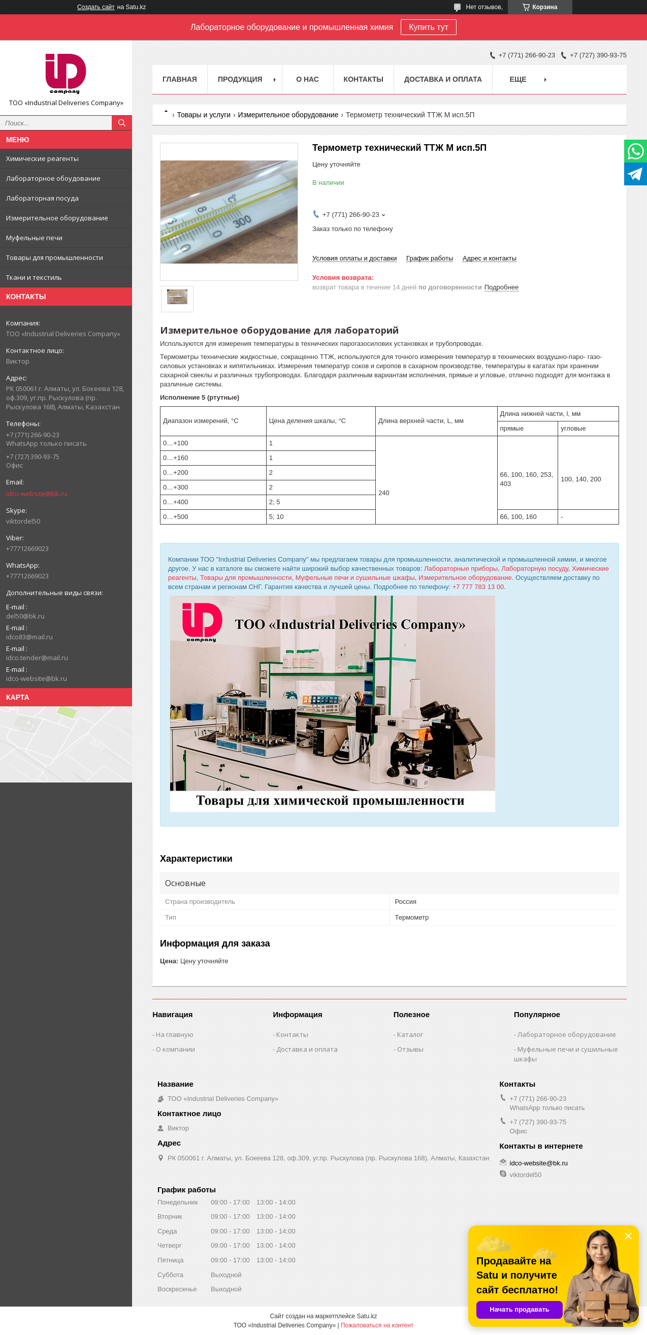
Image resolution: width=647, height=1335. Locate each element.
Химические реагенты (42, 158)
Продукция (240, 79)
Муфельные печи (34, 237)
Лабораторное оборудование (566, 1034)
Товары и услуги (204, 115)
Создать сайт (96, 7)
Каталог (410, 1034)
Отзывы (410, 1049)
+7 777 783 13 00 (478, 587)
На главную (174, 1034)
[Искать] (122, 123)
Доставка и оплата (443, 79)
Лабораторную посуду (534, 568)
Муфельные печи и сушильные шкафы (355, 577)
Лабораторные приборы (461, 568)
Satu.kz (367, 1316)
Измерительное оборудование (57, 217)
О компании (175, 1049)
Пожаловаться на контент (377, 1325)
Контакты (363, 79)
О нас (307, 79)
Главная (180, 79)
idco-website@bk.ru (36, 493)
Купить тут (428, 27)
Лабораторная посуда (42, 198)
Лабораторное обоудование (53, 178)
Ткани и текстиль (34, 277)
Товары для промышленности (54, 257)
